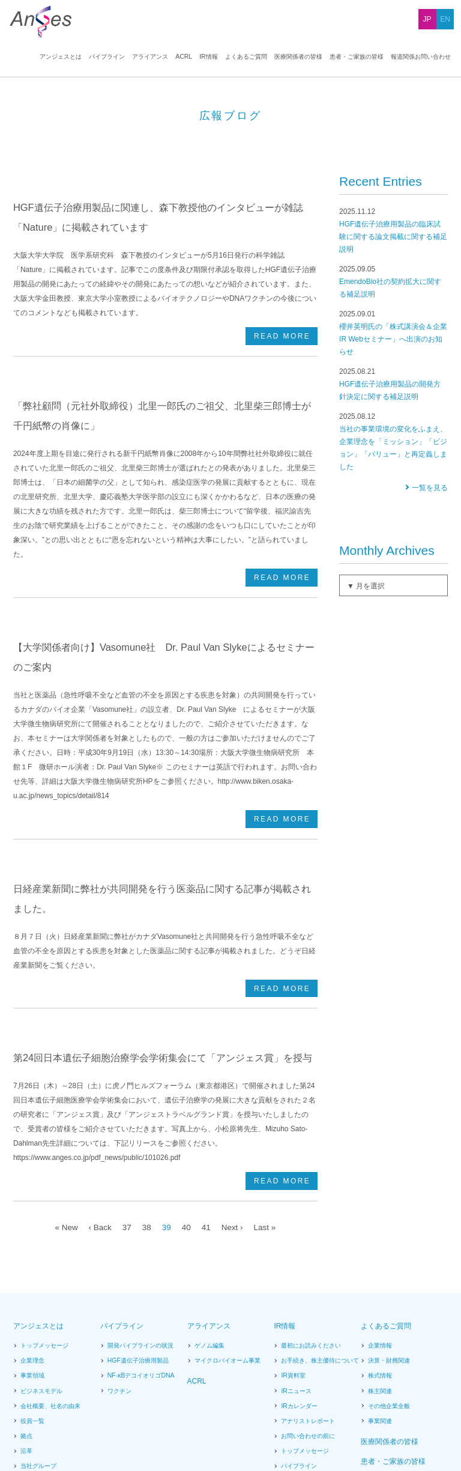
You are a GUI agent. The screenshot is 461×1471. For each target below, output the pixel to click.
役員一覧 (32, 1282)
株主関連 (380, 1252)
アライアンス (152, 57)
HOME (21, 83)
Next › (234, 1088)
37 (125, 1088)
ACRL (185, 57)
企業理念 (32, 1222)
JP (427, 19)
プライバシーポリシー (207, 1405)
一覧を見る (430, 564)
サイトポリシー (147, 1405)
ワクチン (119, 1252)
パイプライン (109, 57)
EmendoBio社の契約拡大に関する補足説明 (393, 358)
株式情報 (380, 1237)
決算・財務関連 (389, 1222)
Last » (267, 1088)
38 (145, 1088)
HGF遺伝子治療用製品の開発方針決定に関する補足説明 (393, 460)
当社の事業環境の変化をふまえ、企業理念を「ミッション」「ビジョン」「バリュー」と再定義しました (393, 518)
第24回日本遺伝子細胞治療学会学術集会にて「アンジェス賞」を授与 (162, 962)
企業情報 (380, 1207)
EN (445, 19)
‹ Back (97, 1088)
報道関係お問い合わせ (421, 57)
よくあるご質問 (246, 57)
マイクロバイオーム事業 (227, 1222)
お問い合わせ (264, 1405)
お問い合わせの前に (308, 1297)
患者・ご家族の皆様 (357, 57)
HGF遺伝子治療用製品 (138, 1222)
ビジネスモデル (41, 1252)
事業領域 (32, 1237)
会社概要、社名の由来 (50, 1267)
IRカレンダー (299, 1267)
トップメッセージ (44, 1207)
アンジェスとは (62, 57)
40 (186, 1088)
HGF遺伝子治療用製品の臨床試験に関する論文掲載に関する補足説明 (393, 306)
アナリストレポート (308, 1282)
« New (63, 1088)
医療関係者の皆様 (298, 57)
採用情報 (105, 1405)
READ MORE (282, 384)
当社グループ (38, 1327)
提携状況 (32, 1342)
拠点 (26, 1297)
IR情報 (209, 57)
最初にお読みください (311, 1207)
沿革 (26, 1312)
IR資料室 (293, 1237)
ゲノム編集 (209, 1207)
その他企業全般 (389, 1267)
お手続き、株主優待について (319, 1222)
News (37, 1405)
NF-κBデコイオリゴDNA (140, 1237)
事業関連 (380, 1282)
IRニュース (295, 1252)
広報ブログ (296, 1357)
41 (206, 1088)
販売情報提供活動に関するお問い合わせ (396, 1410)
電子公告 (293, 1372)
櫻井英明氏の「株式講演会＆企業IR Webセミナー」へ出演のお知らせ (393, 409)
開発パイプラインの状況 (140, 1207)
